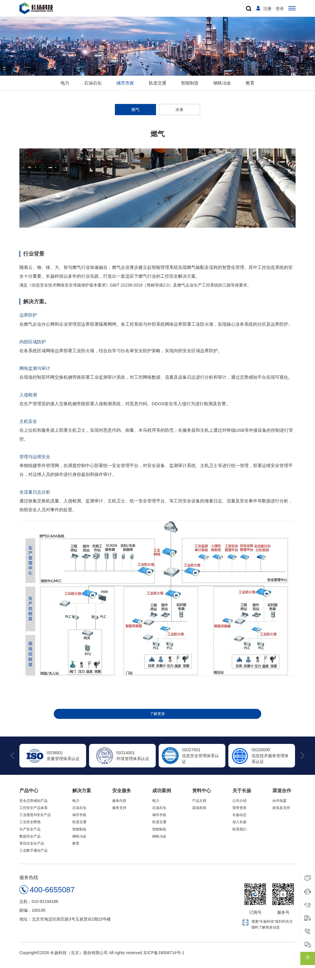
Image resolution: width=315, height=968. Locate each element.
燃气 (135, 113)
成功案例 (161, 795)
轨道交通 (157, 86)
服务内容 (119, 806)
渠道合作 (281, 795)
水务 (179, 113)
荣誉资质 (239, 813)
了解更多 (157, 718)
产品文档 (199, 806)
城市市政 (125, 86)
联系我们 (239, 834)
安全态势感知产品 (33, 806)
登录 (280, 10)
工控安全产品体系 (33, 813)
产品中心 (28, 795)
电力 (65, 86)
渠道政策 (199, 813)
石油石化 (93, 86)
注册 (267, 10)
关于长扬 (241, 795)
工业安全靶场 (30, 827)
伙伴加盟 (279, 806)
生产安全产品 (30, 834)
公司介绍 (239, 806)
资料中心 (201, 795)
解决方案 (81, 795)
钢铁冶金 (222, 86)
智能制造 (190, 86)
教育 (250, 86)
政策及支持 (281, 813)
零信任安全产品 (31, 848)
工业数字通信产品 (33, 855)
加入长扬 (239, 827)
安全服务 (121, 795)
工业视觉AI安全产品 (35, 820)
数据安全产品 (30, 841)
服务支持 (119, 813)
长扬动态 (239, 820)
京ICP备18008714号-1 (163, 957)
